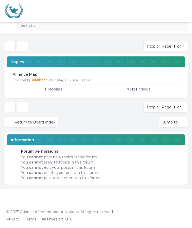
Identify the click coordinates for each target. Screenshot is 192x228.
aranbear (39, 80)
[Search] (173, 25)
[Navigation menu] (10, 25)
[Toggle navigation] (186, 11)
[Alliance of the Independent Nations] (14, 11)
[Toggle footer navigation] (186, 193)
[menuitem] (179, 11)
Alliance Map (25, 74)
